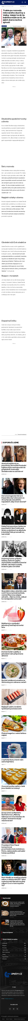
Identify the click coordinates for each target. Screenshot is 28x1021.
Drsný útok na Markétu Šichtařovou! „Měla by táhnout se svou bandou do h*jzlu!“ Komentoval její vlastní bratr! (13, 817)
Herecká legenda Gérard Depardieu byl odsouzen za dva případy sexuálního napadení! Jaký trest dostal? (13, 499)
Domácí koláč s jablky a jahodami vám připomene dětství (12, 654)
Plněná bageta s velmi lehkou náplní (13, 734)
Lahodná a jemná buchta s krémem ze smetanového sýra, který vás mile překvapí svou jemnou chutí (17, 913)
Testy (3, 764)
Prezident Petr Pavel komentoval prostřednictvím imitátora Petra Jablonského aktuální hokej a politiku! (13, 849)
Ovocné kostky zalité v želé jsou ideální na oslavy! (13, 787)
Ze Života (3, 474)
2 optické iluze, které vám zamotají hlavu (12, 761)
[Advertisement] (14, 101)
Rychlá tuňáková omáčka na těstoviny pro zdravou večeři (13, 681)
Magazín (4, 26)
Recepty (3, 630)
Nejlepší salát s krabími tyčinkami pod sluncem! (11, 708)
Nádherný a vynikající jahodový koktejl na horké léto (12, 625)
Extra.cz (7, 46)
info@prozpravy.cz (9, 998)
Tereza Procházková (16, 26)
